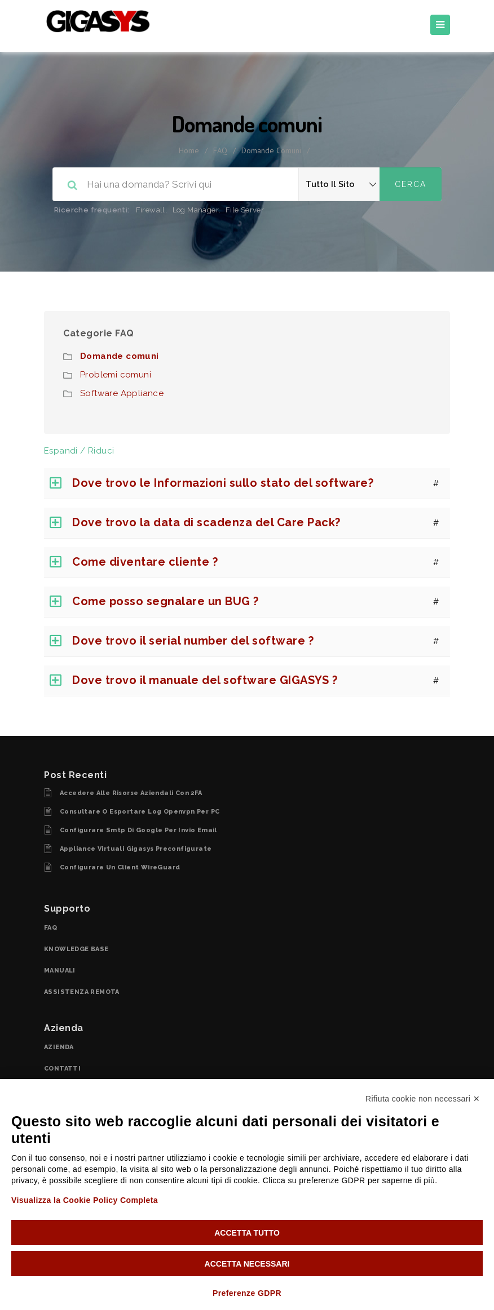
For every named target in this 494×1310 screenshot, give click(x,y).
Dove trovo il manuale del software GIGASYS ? (204, 680)
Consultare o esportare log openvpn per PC (139, 811)
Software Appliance (122, 393)
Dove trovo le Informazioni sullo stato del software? (222, 483)
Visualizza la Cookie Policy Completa (84, 1200)
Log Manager (195, 210)
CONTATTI (62, 1068)
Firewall (150, 210)
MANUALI (60, 970)
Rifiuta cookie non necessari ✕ (422, 1098)
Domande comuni (119, 356)
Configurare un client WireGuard (120, 867)
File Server (245, 210)
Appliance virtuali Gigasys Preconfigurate (135, 848)
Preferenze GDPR (247, 1293)
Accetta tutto (247, 1232)
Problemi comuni (115, 375)
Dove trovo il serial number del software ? (193, 640)
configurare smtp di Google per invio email (138, 830)
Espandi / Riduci (79, 451)
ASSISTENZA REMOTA (82, 992)
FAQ (220, 150)
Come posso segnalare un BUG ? (165, 601)
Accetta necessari (247, 1263)
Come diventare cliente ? (145, 562)
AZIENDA (59, 1047)
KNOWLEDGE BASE (76, 949)
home (189, 150)
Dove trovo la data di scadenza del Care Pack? (206, 522)
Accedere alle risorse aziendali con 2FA (131, 793)
